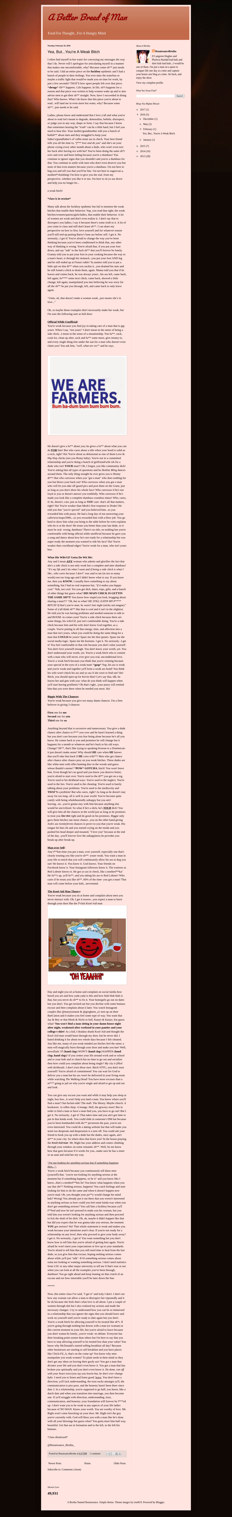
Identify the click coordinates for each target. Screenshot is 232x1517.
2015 (143, 146)
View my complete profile (149, 82)
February (148, 129)
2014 (143, 151)
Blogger (160, 1502)
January (147, 139)
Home (87, 1463)
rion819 (138, 1502)
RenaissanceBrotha (165, 51)
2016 (143, 114)
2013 (143, 156)
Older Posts (120, 1463)
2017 (143, 109)
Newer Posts (54, 1463)
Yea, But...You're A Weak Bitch (74, 52)
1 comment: (95, 1453)
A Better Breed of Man (87, 17)
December (149, 119)
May (146, 124)
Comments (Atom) (71, 1469)
